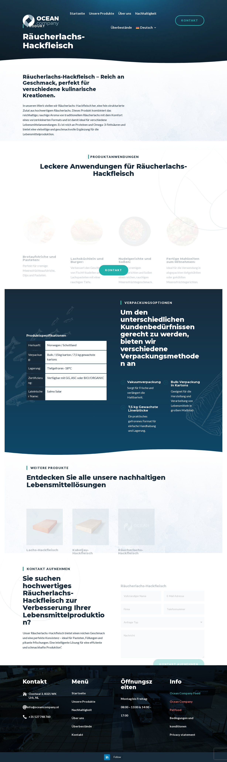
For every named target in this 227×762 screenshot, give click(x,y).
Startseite (77, 13)
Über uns (124, 13)
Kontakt (189, 20)
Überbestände (121, 27)
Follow (117, 756)
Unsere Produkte (101, 13)
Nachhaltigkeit (145, 13)
